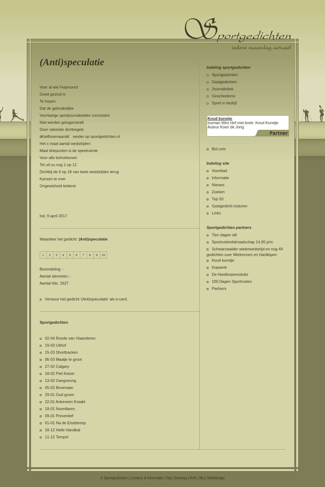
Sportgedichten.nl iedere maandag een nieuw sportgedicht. (237, 34)
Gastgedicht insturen (230, 206)
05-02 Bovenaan (59, 387)
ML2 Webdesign (212, 478)
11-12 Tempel (56, 437)
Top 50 (218, 199)
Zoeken (218, 192)
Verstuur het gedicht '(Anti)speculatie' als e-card (86, 299)
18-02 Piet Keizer (60, 373)
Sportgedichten (225, 75)
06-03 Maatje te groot (63, 359)
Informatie (220, 178)
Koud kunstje (223, 260)
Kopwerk (219, 267)
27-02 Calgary (57, 366)
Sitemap (180, 478)
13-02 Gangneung (60, 380)
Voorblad (219, 171)
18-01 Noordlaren (60, 409)
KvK (193, 478)
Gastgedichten (224, 82)
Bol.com (219, 149)
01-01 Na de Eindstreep (65, 423)
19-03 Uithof (55, 345)
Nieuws (218, 185)
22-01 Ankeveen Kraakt (65, 402)
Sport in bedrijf (224, 103)
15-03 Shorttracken (61, 352)
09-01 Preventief (59, 416)
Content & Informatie (147, 478)
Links (216, 213)
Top (168, 478)
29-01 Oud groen (59, 394)
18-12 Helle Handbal (62, 430)
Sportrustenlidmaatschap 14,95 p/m (242, 242)
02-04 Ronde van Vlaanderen (70, 338)
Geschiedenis (224, 96)
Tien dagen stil (224, 235)
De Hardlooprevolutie (230, 274)
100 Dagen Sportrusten (232, 281)
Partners (219, 288)
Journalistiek (222, 89)
